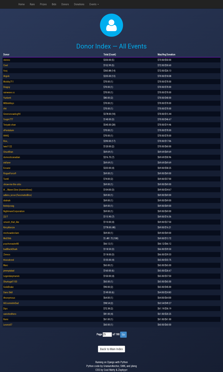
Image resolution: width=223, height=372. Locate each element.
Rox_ (5, 141)
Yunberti (7, 97)
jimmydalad (8, 270)
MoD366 (7, 238)
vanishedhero (9, 314)
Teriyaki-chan (9, 124)
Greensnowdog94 (11, 114)
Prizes (43, 4)
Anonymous (9, 297)
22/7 (5, 216)
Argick (6, 76)
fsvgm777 (8, 119)
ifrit (5, 108)
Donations (79, 4)
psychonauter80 (11, 243)
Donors (65, 4)
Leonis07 (7, 324)
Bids (54, 4)
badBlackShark (10, 249)
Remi (5, 319)
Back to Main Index (111, 349)
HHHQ (6, 135)
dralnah (6, 200)
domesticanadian (11, 157)
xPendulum (8, 130)
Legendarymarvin (11, 276)
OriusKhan (8, 151)
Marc (5, 265)
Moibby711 (8, 81)
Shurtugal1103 (10, 281)
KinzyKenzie (9, 227)
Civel (5, 65)
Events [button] (94, 4)
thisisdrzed (8, 260)
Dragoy (6, 87)
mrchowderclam (11, 233)
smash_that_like (11, 222)
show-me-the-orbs (12, 184)
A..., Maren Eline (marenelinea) (17, 189)
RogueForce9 (9, 173)
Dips (5, 308)
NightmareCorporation (14, 211)
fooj (5, 70)
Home (21, 4)
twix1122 (7, 146)
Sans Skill (8, 292)
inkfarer (7, 162)
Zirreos (6, 254)
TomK (6, 179)
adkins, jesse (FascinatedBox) (17, 195)
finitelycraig (8, 206)
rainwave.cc (9, 92)
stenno (6, 60)
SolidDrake (8, 287)
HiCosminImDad (11, 303)
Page (99, 334)
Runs (32, 4)
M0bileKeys (8, 103)
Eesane (6, 168)
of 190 (116, 334)
